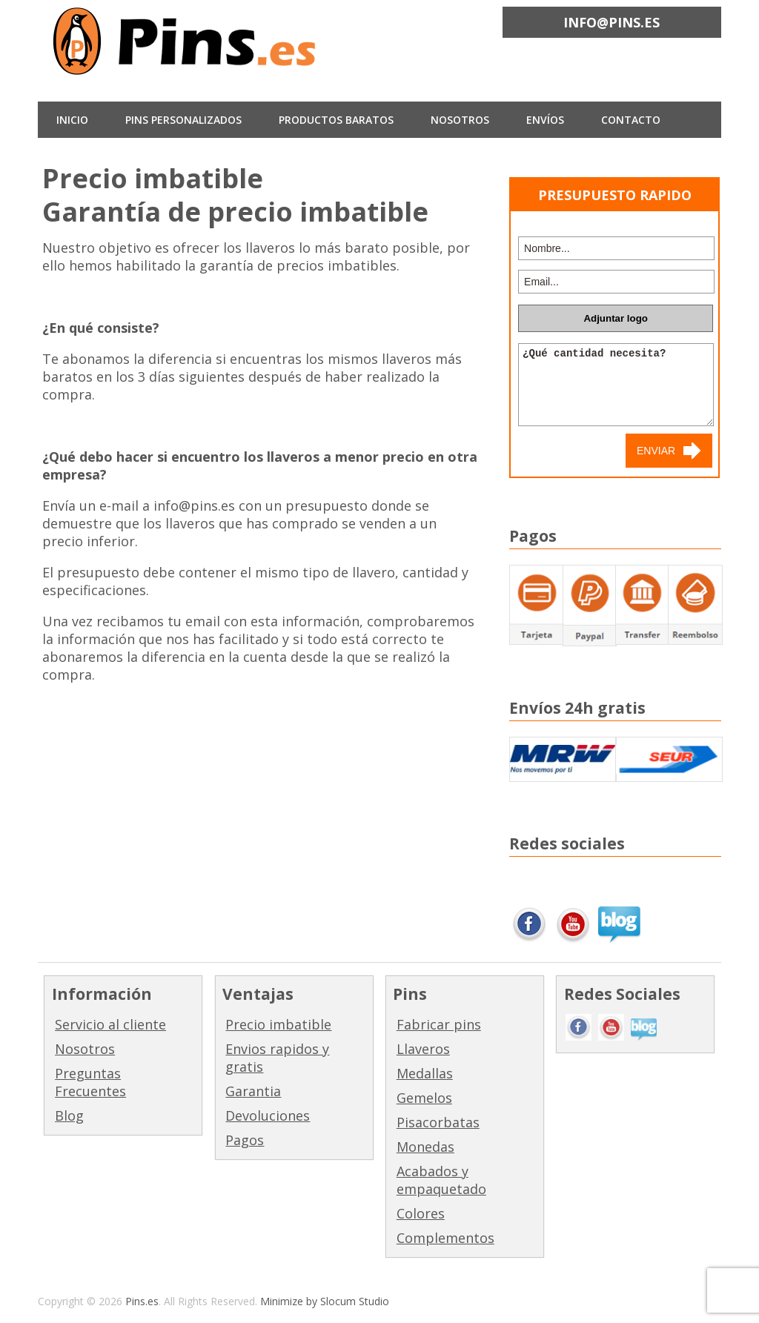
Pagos (244, 1140)
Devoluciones (267, 1115)
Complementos (445, 1238)
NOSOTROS (460, 120)
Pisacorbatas (438, 1122)
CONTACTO (630, 120)
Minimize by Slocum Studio (324, 1301)
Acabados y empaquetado (441, 1180)
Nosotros (85, 1049)
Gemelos (424, 1098)
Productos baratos (336, 120)
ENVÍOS (545, 120)
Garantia (253, 1091)
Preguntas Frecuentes (90, 1082)
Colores (421, 1213)
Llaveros (423, 1049)
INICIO (72, 120)
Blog (69, 1115)
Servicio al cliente (110, 1024)
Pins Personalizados (183, 120)
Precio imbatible (278, 1024)
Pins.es (142, 1301)
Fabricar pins (439, 1024)
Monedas (425, 1146)
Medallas (425, 1073)
